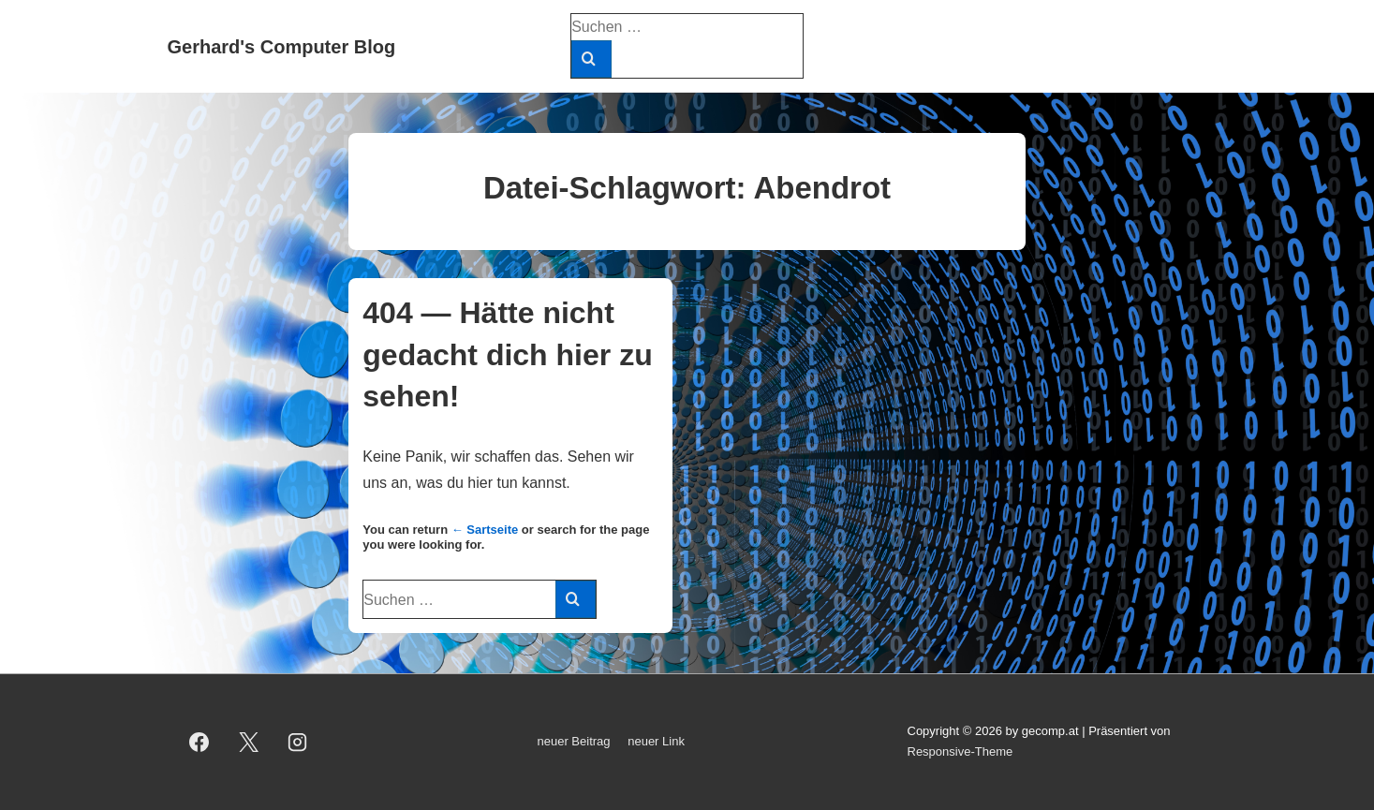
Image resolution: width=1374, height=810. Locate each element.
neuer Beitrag (574, 741)
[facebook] (199, 741)
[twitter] (248, 741)
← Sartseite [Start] (485, 530)
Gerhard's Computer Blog (282, 47)
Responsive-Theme (960, 751)
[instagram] (298, 741)
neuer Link (656, 741)
